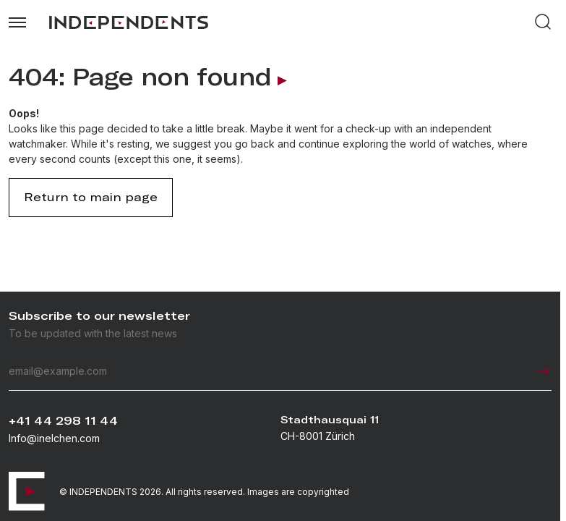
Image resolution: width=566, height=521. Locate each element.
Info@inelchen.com (54, 438)
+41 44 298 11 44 (63, 421)
